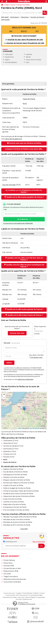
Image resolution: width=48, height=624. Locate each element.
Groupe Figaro (41, 597)
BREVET (24, 31)
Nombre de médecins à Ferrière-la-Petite (18, 483)
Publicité (36, 593)
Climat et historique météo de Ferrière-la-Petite (21, 491)
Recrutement (24, 595)
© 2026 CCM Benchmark (24, 599)
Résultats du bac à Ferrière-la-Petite (16, 519)
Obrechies (25, 17)
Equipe (19, 593)
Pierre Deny (7, 563)
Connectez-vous (36, 357)
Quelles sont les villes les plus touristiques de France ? (24, 266)
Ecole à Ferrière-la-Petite (12, 499)
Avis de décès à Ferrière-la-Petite (15, 472)
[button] (24, 408)
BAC (11, 31)
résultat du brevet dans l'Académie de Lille (25, 43)
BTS (37, 31)
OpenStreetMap (34, 428)
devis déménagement (13, 139)
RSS (17, 595)
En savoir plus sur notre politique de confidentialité (18, 223)
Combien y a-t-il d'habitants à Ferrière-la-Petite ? (24, 191)
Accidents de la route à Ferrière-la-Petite (18, 494)
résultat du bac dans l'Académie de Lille (25, 40)
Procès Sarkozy (9, 560)
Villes (7, 5)
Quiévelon (7, 451)
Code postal (9, 54)
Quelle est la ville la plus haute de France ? (24, 315)
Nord (13, 5)
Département (9, 57)
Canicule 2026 (8, 566)
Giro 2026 (7, 574)
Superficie (29, 54)
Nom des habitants (11, 62)
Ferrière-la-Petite (23, 5)
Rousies (6, 457)
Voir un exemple (39, 542)
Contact (42, 593)
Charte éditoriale (27, 593)
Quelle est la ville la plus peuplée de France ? (24, 197)
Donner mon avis (17, 333)
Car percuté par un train (12, 568)
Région (7, 59)
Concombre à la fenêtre (12, 582)
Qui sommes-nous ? (9, 593)
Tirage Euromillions (10, 576)
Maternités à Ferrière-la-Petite (14, 504)
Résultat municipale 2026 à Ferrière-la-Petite (20, 517)
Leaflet (19, 428)
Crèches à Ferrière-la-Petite (13, 502)
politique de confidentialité (25, 379)
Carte (27, 62)
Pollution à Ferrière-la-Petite (13, 477)
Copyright (24, 529)
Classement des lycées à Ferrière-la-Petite (19, 496)
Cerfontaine (14, 17)
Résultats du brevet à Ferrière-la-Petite (17, 522)
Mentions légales (30, 597)
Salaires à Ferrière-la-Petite (13, 469)
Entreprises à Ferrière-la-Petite (14, 507)
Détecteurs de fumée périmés (14, 579)
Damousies (5, 20)
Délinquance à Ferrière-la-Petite (15, 475)
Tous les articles (10, 595)
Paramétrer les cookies (10, 597)
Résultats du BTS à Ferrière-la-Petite (16, 525)
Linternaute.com (10, 542)
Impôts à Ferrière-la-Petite (13, 485)
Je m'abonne (22, 219)
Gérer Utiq (21, 597)
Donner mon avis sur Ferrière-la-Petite (24, 143)
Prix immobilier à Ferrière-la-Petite (16, 510)
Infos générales (8, 84)
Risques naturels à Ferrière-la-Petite (16, 480)
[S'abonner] (24, 546)
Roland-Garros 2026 (10, 571)
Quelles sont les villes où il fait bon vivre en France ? (24, 259)
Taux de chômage (8, 185)
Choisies (6, 454)
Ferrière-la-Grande (37, 17)
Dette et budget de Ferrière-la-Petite (17, 488)
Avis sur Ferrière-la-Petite (33, 59)
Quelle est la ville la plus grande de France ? (24, 309)
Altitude (28, 57)
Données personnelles (35, 595)
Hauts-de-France (29, 99)
